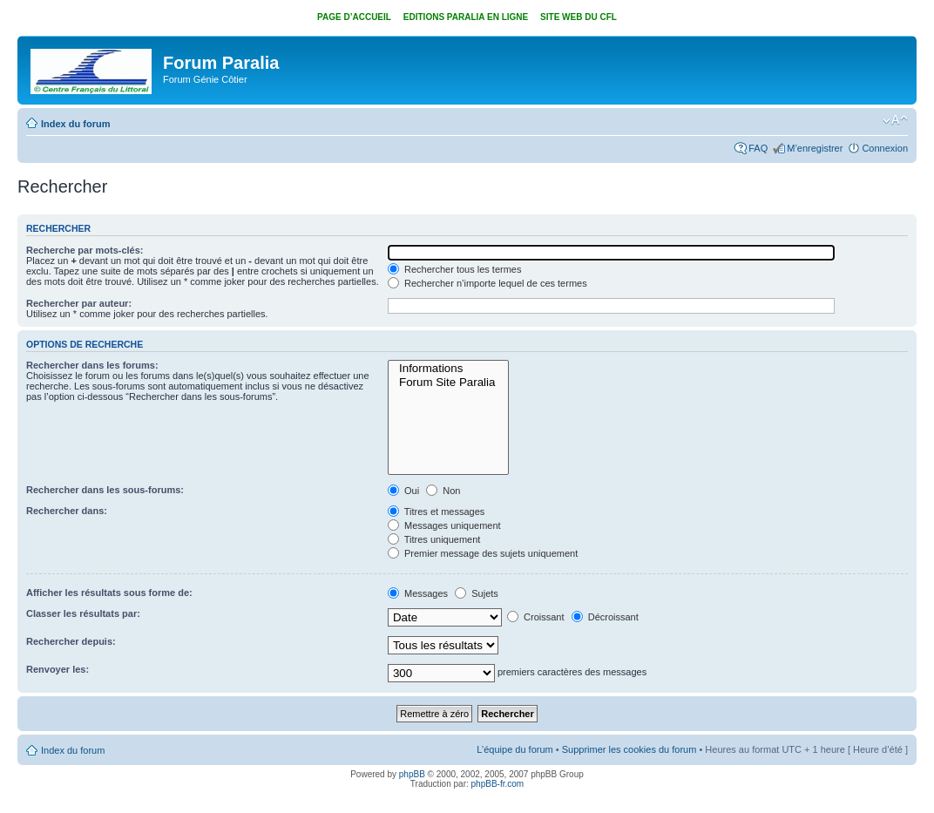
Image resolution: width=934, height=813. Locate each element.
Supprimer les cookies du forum (629, 749)
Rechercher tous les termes (455, 269)
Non (443, 490)
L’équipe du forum (514, 749)
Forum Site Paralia (448, 383)
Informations (448, 369)
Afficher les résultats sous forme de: (109, 592)
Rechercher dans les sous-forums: (105, 489)
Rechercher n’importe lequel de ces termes (487, 283)
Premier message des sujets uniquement (483, 553)
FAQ (758, 148)
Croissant (536, 617)
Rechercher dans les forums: (92, 365)
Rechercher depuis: (71, 641)
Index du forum (75, 124)
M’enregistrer (815, 148)
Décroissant (605, 617)
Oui (403, 490)
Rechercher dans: (66, 510)
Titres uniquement (434, 539)
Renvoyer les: (57, 669)
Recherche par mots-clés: (85, 250)
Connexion (885, 148)
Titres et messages (436, 511)
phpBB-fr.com (498, 784)
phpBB (412, 774)
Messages (418, 593)
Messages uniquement (444, 525)
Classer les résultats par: (83, 613)
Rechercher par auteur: (79, 303)
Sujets (476, 593)
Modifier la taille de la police (895, 120)
